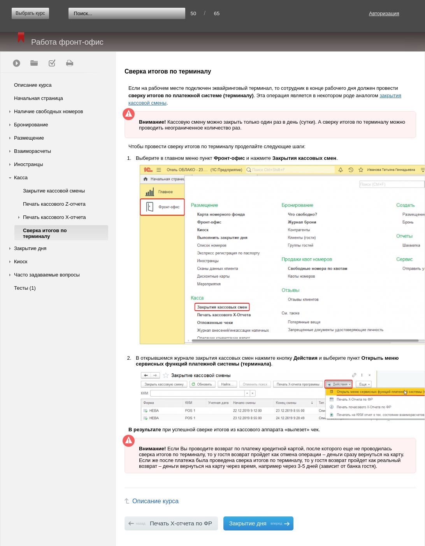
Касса (21, 177)
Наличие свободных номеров (48, 111)
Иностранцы (28, 164)
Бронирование (31, 125)
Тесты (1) (25, 288)
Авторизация (384, 13)
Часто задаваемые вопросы (47, 275)
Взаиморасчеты (32, 151)
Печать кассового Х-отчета (54, 217)
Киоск (20, 261)
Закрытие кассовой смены (54, 191)
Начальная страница (38, 98)
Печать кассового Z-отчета (54, 204)
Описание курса (33, 85)
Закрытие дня (30, 248)
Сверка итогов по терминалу (45, 233)
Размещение (29, 138)
